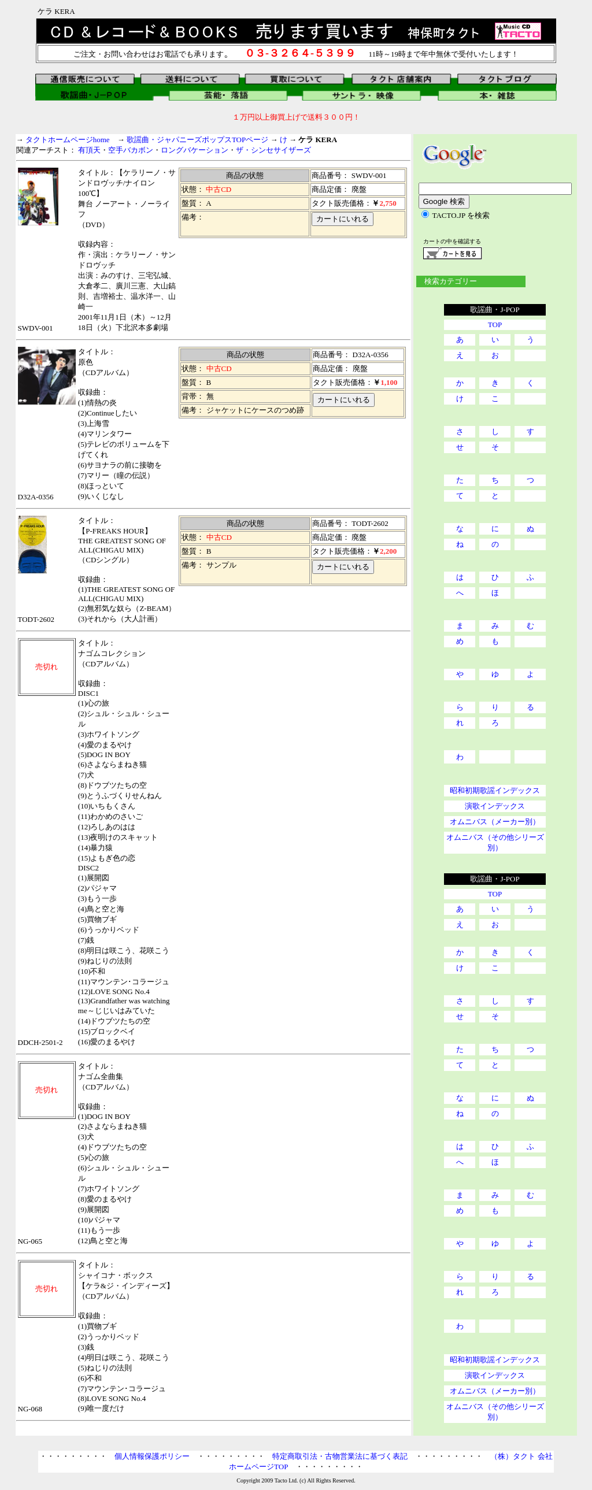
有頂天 (89, 150)
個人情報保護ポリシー (152, 1456)
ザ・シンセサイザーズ (273, 150)
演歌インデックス (495, 806)
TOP (495, 324)
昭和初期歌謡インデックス (495, 790)
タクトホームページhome (67, 139)
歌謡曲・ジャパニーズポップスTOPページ (197, 139)
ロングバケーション (194, 150)
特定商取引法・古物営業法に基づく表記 (340, 1456)
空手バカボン (130, 150)
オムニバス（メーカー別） (495, 821)
